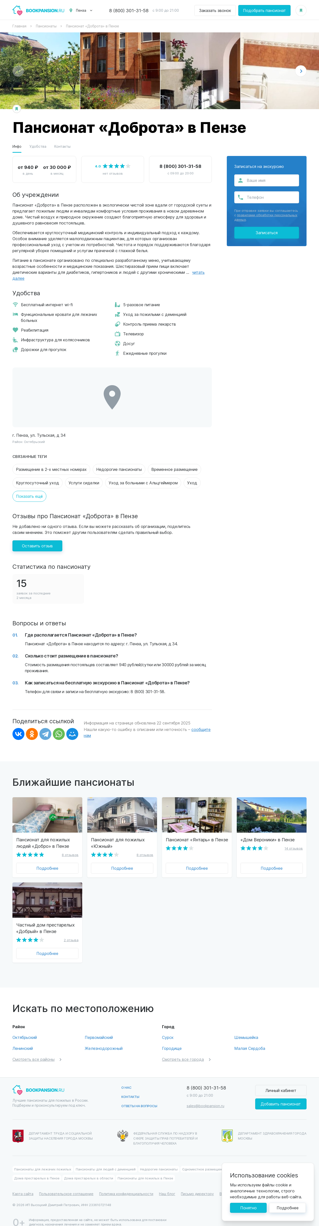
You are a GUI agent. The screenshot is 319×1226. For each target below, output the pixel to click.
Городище (172, 1038)
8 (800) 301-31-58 (129, 10)
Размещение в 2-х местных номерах (51, 469)
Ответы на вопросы (139, 1096)
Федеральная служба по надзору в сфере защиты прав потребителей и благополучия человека (157, 1127)
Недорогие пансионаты (119, 469)
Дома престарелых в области (88, 1168)
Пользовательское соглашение (66, 1183)
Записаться (267, 232)
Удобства (37, 146)
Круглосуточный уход (37, 482)
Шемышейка (246, 1027)
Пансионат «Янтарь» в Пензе (197, 839)
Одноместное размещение (204, 1159)
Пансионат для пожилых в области (258, 1159)
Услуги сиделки (84, 482)
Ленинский (22, 1038)
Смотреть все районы (33, 1049)
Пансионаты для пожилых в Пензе (145, 1168)
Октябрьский (34, 441)
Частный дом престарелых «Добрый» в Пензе (45, 928)
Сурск (167, 1027)
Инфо (16, 146)
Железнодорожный (104, 1038)
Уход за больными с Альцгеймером (143, 482)
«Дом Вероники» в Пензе (267, 839)
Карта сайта (22, 1183)
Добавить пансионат (281, 1093)
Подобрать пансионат (264, 10)
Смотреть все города (183, 1049)
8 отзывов (70, 855)
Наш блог (167, 1183)
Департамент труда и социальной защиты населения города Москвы (52, 1126)
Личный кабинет (280, 1080)
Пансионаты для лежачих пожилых (42, 1159)
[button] (301, 71)
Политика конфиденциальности (126, 1183)
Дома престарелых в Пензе (37, 1168)
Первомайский (99, 1027)
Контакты (62, 146)
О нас (126, 1077)
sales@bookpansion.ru (205, 1095)
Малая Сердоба (249, 1038)
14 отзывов (294, 848)
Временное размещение (174, 469)
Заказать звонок (215, 10)
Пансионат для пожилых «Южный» (118, 842)
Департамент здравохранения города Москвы (264, 1126)
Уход (192, 482)
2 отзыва (71, 940)
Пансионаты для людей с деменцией (106, 1159)
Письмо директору (197, 1183)
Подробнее (47, 868)
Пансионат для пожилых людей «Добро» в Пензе (43, 842)
